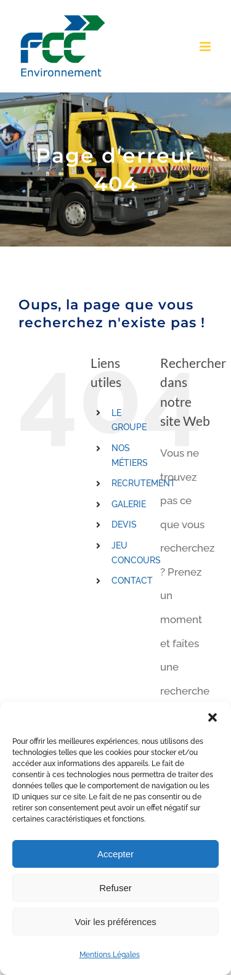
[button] (212, 717)
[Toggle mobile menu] (206, 46)
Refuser (115, 888)
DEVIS (124, 524)
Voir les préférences (115, 921)
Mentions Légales (109, 954)
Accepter (115, 854)
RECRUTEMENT (143, 483)
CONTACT (132, 580)
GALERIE (128, 504)
